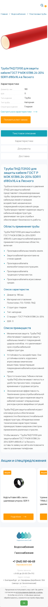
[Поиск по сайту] (42, 5)
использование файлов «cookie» (29, 592)
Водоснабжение (24, 547)
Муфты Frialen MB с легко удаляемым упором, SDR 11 (16, 499)
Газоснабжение (24, 553)
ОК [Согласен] (24, 603)
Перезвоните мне (24, 564)
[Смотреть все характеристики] (19, 111)
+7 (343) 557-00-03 (24, 561)
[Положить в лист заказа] (16, 119)
